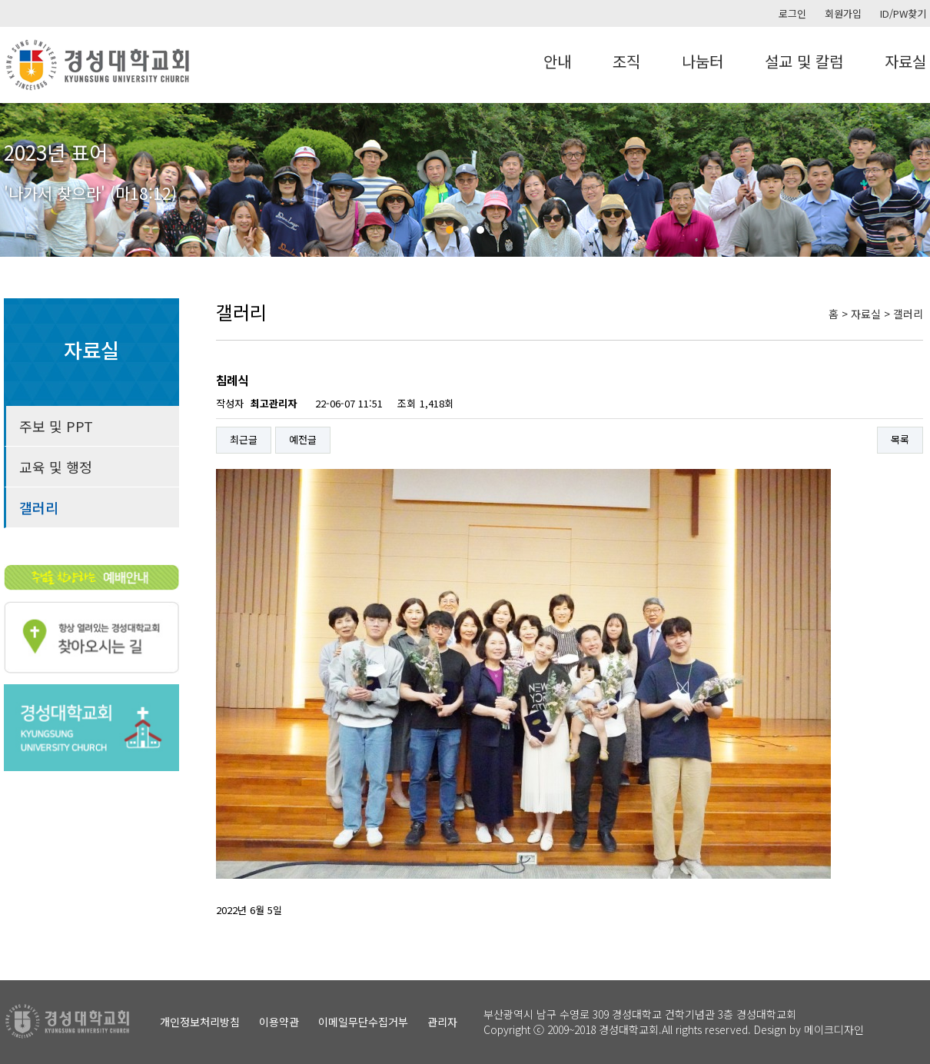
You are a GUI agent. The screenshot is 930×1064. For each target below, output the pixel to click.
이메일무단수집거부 (363, 1021)
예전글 (303, 439)
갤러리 (38, 507)
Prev (20, 180)
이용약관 (279, 1021)
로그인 (792, 13)
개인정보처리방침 (200, 1021)
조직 (626, 61)
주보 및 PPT (56, 426)
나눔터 (702, 61)
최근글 (243, 439)
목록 (900, 439)
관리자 (442, 1021)
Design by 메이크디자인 (809, 1029)
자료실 (905, 61)
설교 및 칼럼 (804, 61)
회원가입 (843, 13)
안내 (557, 61)
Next (910, 180)
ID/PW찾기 (903, 13)
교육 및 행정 (55, 467)
